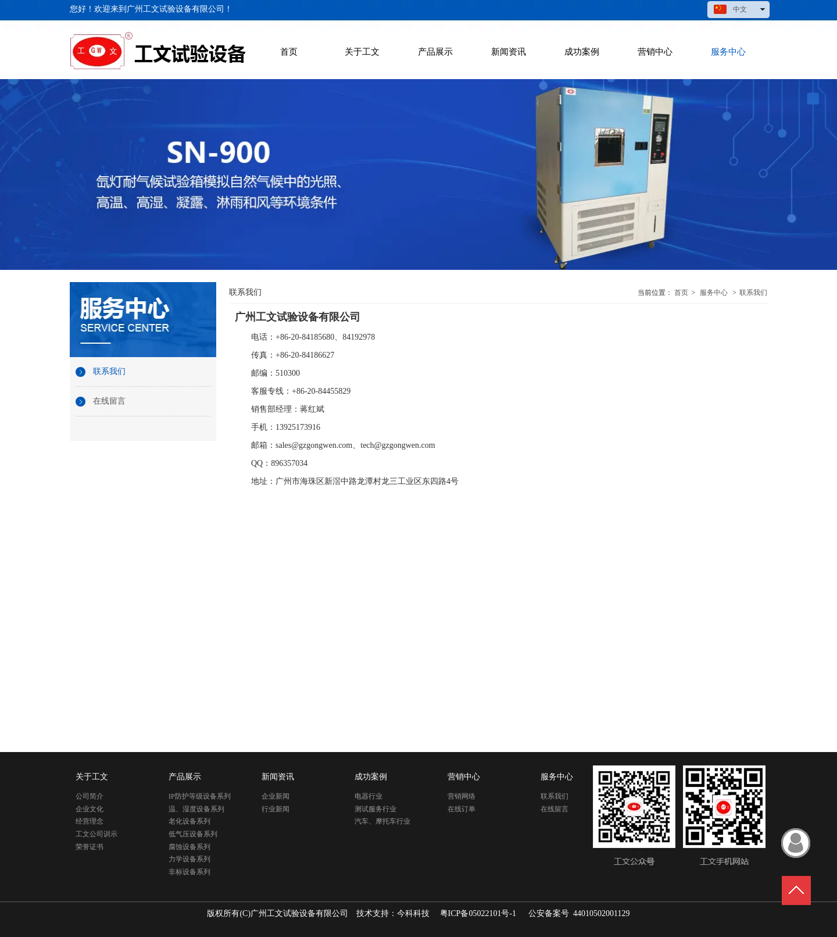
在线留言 (554, 809)
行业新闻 (275, 809)
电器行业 (368, 796)
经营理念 (89, 821)
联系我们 (753, 292)
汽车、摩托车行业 (382, 821)
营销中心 (464, 776)
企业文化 (89, 809)
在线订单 (461, 809)
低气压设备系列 (193, 834)
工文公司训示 (96, 834)
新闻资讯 (278, 776)
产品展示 (185, 776)
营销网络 (461, 796)
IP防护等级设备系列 (200, 796)
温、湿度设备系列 (196, 809)
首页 (681, 292)
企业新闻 (275, 796)
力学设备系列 (189, 859)
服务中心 (714, 292)
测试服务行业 (375, 809)
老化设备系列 (189, 821)
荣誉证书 (89, 847)
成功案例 (371, 776)
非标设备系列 (189, 872)
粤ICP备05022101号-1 (478, 913)
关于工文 (92, 776)
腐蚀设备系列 (189, 847)
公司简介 (89, 796)
